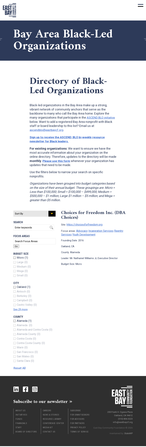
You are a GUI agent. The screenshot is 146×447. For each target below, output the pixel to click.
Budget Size (20, 253)
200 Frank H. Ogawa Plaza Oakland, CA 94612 (120, 413)
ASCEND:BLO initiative (101, 117)
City (16, 283)
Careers (47, 411)
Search (18, 222)
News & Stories (51, 415)
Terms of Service (79, 432)
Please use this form (57, 161)
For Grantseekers (79, 415)
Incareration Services (99, 230)
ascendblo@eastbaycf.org (48, 130)
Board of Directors (26, 432)
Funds (19, 420)
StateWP (128, 432)
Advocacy (81, 230)
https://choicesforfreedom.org (84, 224)
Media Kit (48, 428)
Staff (19, 428)
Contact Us (49, 432)
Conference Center (53, 424)
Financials (21, 424)
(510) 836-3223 (125, 418)
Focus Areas (21, 236)
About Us (20, 411)
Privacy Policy (78, 428)
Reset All (20, 368)
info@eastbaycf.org (123, 421)
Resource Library (52, 420)
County (18, 316)
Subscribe (75, 411)
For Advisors (77, 420)
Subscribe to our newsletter (43, 402)
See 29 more (21, 309)
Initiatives (21, 415)
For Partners (77, 424)
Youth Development (82, 233)
